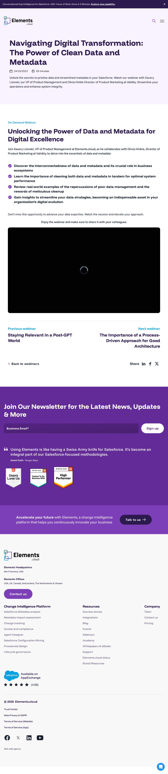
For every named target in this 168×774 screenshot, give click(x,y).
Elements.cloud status (96, 657)
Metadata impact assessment (22, 617)
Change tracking (14, 623)
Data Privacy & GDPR (15, 715)
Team (147, 611)
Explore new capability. (103, 4)
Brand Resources (93, 663)
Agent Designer (13, 634)
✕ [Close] (164, 4)
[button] (161, 767)
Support (88, 651)
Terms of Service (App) (16, 727)
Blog (85, 623)
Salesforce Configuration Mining (24, 640)
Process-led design (15, 646)
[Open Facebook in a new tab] (7, 737)
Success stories (92, 611)
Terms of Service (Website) (18, 721)
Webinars (88, 634)
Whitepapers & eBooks (97, 646)
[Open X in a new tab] (18, 737)
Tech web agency (12, 748)
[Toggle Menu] (162, 21)
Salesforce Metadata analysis (22, 611)
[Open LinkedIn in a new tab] (29, 737)
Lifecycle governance (17, 651)
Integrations (90, 617)
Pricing (148, 623)
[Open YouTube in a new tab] (40, 737)
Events (87, 629)
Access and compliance (18, 629)
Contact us (151, 617)
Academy (88, 640)
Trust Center (11, 709)
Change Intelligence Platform (27, 606)
